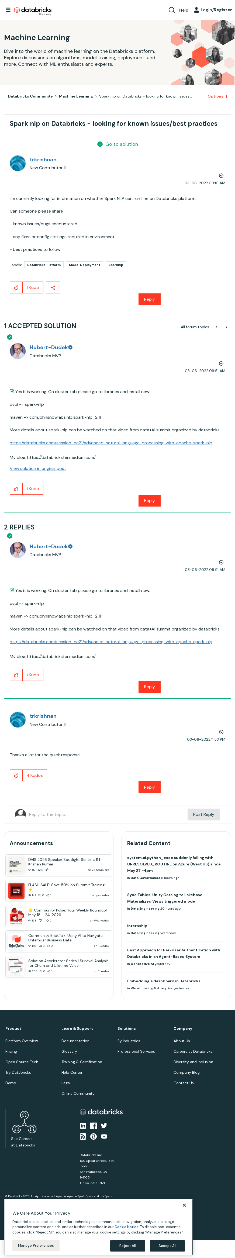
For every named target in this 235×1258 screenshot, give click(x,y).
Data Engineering (145, 908)
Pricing (11, 1051)
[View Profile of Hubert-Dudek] (51, 347)
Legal (66, 1082)
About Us (182, 1040)
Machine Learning (76, 96)
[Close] (184, 1205)
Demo (10, 1082)
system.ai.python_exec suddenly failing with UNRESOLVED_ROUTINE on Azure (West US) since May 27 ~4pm (174, 864)
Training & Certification (81, 1061)
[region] (98, 1227)
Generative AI (142, 964)
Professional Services (136, 1051)
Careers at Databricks (193, 1051)
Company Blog (187, 1072)
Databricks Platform (44, 265)
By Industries (129, 1040)
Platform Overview (21, 1040)
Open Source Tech (21, 1061)
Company (183, 1028)
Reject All (127, 1245)
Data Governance (145, 878)
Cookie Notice (127, 1227)
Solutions (127, 1028)
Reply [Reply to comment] (149, 500)
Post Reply (203, 814)
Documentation (75, 1040)
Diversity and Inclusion (193, 1061)
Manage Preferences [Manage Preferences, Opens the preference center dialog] (36, 1245)
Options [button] (215, 96)
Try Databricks (18, 1072)
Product (13, 1028)
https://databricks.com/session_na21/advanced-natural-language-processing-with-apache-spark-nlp (111, 443)
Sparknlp (116, 265)
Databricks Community (33, 11)
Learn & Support (77, 1028)
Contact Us (184, 1082)
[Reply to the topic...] (108, 814)
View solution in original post (38, 468)
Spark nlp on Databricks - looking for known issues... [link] (145, 96)
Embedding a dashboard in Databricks (164, 981)
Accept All (167, 1245)
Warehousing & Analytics (152, 988)
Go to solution (121, 144)
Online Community (78, 1093)
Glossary (69, 1051)
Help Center (71, 1072)
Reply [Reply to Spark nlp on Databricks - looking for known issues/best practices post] (149, 299)
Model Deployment (84, 265)
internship (137, 925)
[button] (16, 287)
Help (183, 10)
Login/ (216, 10)
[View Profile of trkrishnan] (43, 159)
